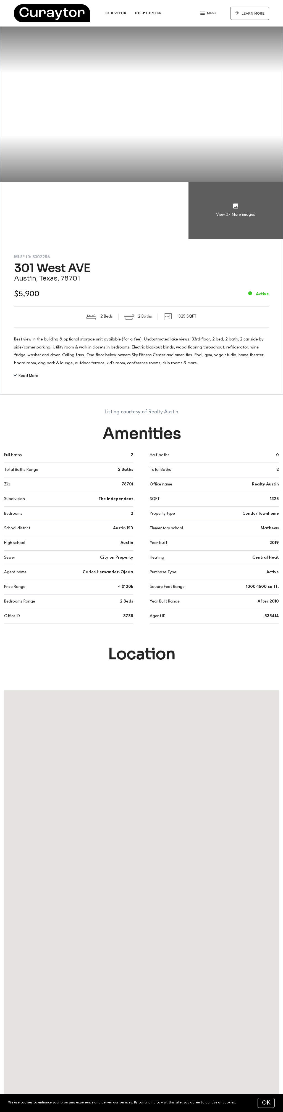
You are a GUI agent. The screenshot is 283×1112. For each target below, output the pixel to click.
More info (245, 1102)
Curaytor (116, 13)
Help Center (148, 13)
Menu (208, 14)
